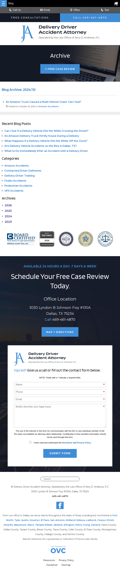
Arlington (68, 524)
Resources (49, 560)
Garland (95, 524)
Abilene (58, 524)
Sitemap (66, 565)
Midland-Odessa (75, 520)
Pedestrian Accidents (18, 185)
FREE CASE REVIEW (60, 69)
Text (106, 10)
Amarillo (8, 524)
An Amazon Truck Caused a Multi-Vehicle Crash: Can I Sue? (43, 101)
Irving (86, 524)
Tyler (17, 520)
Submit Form (60, 453)
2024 (7, 216)
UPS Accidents (13, 190)
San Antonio (57, 520)
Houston (35, 520)
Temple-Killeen (43, 524)
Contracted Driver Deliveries (22, 170)
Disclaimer (67, 442)
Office (75, 10)
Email (45, 10)
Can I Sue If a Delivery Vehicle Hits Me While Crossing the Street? (46, 130)
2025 (7, 210)
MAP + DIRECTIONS (60, 332)
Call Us (15, 10)
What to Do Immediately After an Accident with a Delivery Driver (46, 150)
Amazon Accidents (48, 106)
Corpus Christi (105, 520)
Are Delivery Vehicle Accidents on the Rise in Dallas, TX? (40, 145)
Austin (25, 520)
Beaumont (20, 524)
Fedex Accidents (15, 180)
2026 (7, 205)
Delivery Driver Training (19, 175)
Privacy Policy (84, 442)
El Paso (45, 520)
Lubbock (91, 520)
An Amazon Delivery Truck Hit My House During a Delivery (41, 135)
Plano (78, 524)
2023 (7, 221)
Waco (30, 524)
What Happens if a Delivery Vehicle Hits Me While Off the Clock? (46, 140)
